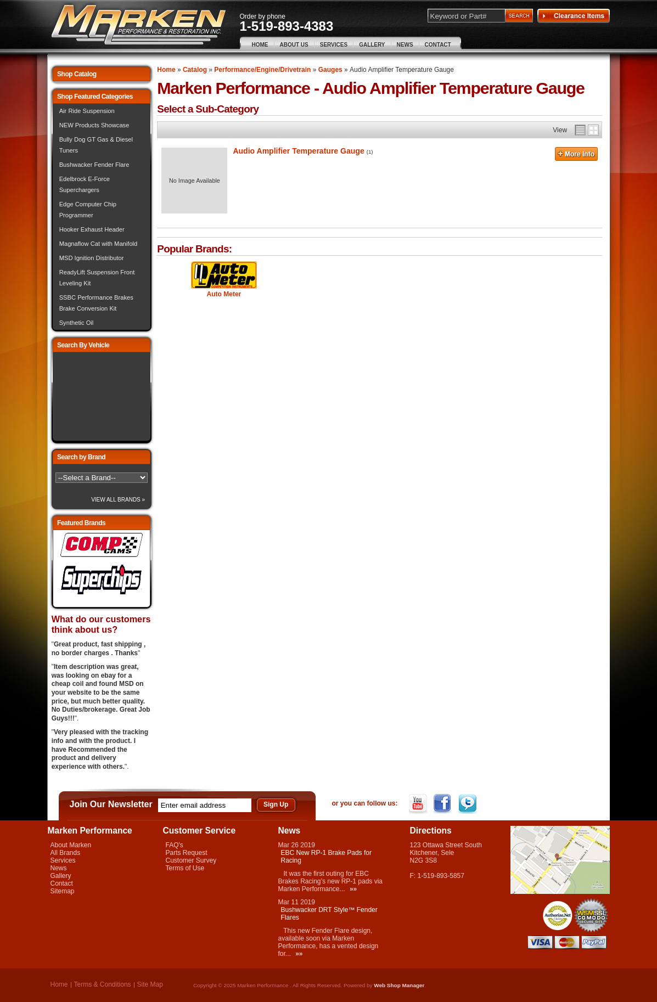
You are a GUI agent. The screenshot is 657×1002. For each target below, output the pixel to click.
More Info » (576, 155)
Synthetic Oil (76, 322)
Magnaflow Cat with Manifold (98, 243)
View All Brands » (118, 500)
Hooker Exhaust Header (92, 229)
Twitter (468, 804)
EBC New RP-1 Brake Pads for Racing (326, 856)
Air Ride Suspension (87, 111)
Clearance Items (573, 16)
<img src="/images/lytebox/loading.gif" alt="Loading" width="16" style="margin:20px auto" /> (101, 396)
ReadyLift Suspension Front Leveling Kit (97, 277)
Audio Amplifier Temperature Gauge (298, 151)
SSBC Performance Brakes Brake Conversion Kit (96, 303)
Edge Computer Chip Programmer (87, 209)
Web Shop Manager (399, 985)
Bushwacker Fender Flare (94, 164)
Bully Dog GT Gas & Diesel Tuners (96, 145)
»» (353, 889)
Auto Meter (224, 294)
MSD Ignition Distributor (91, 258)
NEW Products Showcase (94, 125)
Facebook (444, 804)
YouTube (419, 804)
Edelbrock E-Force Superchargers (84, 184)
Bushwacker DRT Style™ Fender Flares (329, 913)
